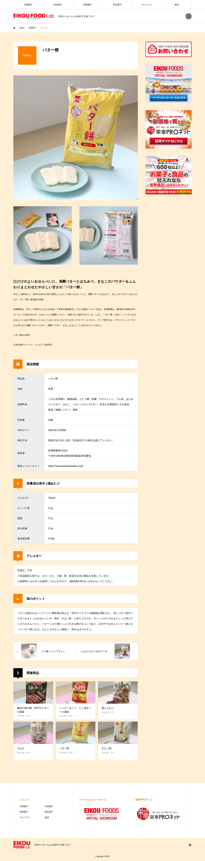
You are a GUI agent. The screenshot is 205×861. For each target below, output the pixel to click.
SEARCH (188, 16)
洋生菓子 (58, 4)
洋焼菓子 (28, 4)
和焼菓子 (87, 4)
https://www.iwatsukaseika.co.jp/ (65, 466)
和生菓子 (117, 4)
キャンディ (147, 4)
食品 (177, 4)
